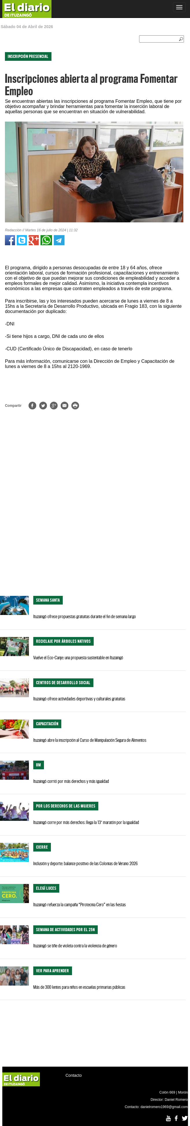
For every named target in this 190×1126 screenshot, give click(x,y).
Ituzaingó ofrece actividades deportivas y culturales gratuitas (79, 698)
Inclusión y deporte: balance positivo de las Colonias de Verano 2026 (85, 863)
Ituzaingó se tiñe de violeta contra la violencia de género (75, 945)
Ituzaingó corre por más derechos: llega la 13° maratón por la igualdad (86, 822)
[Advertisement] (93, 545)
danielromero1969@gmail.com (164, 1107)
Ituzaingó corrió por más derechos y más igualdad (71, 781)
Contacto (74, 1075)
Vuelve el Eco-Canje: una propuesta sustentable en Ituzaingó (78, 657)
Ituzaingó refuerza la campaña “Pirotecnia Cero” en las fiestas (79, 904)
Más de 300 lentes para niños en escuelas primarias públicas (79, 987)
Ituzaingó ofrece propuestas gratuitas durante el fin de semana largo (84, 616)
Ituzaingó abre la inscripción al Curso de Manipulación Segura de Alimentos (89, 740)
